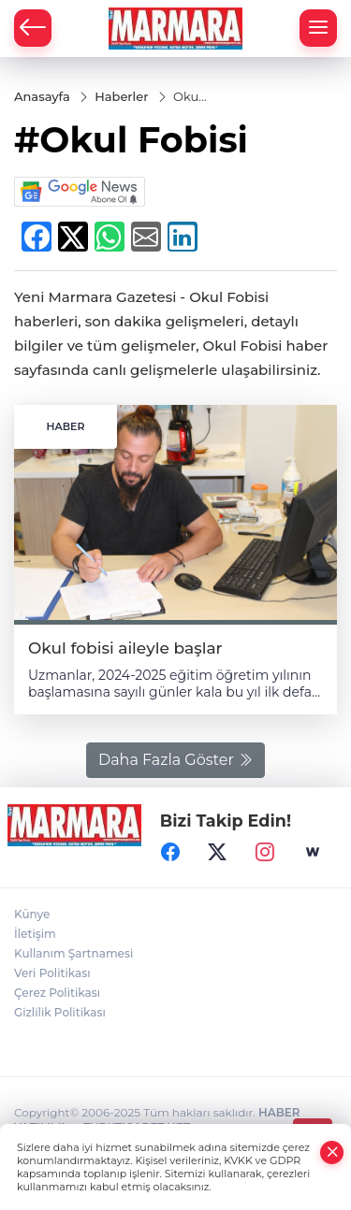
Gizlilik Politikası (60, 1012)
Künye (32, 914)
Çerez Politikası (57, 993)
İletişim (35, 934)
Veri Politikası (52, 973)
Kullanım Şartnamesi (73, 953)
